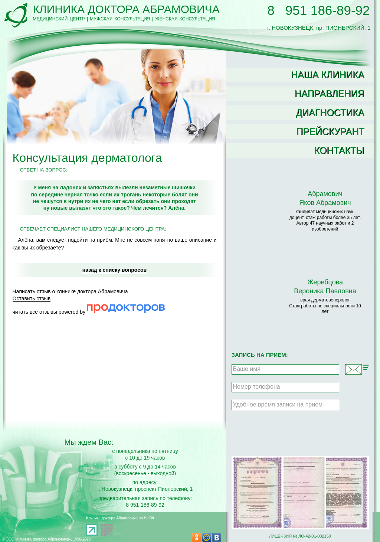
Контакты (339, 150)
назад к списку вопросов (114, 270)
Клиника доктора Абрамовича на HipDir (120, 518)
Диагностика (330, 112)
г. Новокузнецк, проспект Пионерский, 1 (145, 489)
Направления (329, 93)
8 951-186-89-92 (145, 505)
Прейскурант (330, 131)
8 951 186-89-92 (318, 10)
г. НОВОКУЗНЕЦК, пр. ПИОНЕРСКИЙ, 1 (318, 24)
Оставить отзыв (32, 298)
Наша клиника (327, 74)
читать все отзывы (35, 312)
